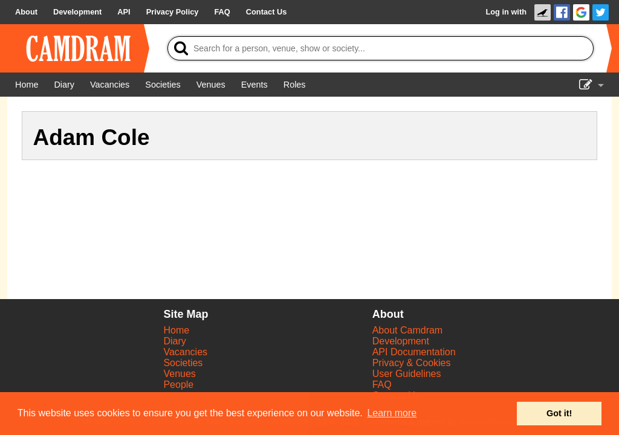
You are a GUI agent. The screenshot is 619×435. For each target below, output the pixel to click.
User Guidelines (406, 374)
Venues (179, 374)
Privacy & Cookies (411, 363)
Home (176, 330)
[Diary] (64, 84)
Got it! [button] (559, 413)
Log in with (506, 11)
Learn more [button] (391, 413)
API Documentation (414, 352)
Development (400, 341)
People (178, 384)
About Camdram (407, 330)
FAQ (382, 384)
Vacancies (185, 352)
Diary (174, 341)
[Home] (26, 84)
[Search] (380, 48)
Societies (183, 363)
